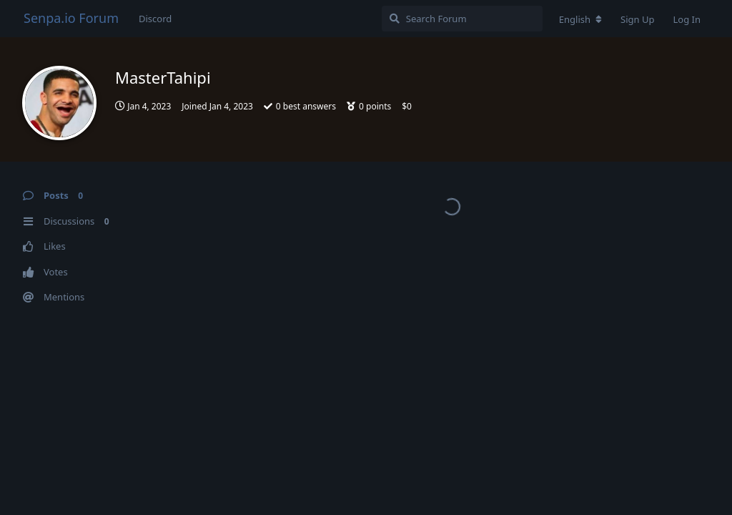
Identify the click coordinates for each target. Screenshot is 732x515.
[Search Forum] (462, 18)
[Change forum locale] (580, 19)
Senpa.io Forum (71, 17)
